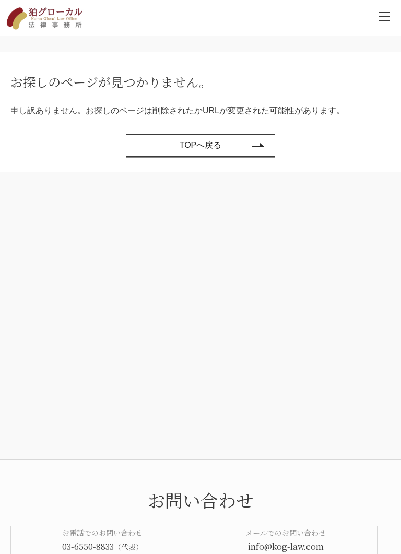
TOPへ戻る (201, 144)
